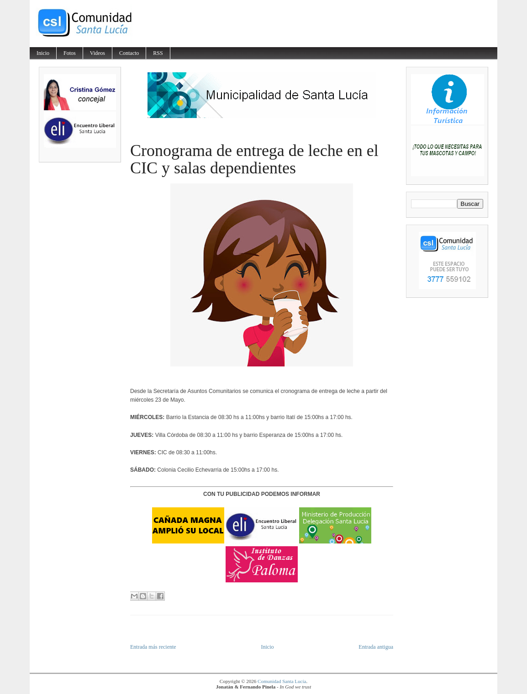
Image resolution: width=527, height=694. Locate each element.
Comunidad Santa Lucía (282, 681)
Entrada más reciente (153, 647)
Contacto (129, 53)
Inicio (43, 53)
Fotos (69, 53)
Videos (97, 53)
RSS (158, 53)
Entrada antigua (375, 647)
